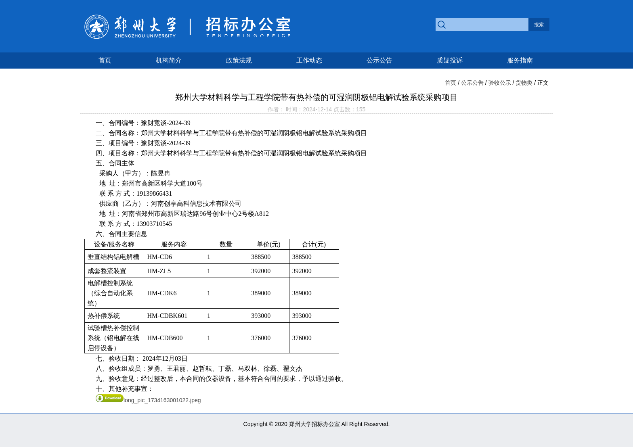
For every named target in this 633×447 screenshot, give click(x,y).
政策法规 (239, 60)
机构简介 (169, 60)
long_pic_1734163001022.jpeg (148, 400)
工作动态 (309, 60)
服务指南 (520, 60)
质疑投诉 (450, 60)
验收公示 (499, 82)
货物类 (524, 82)
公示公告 (379, 60)
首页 (105, 60)
